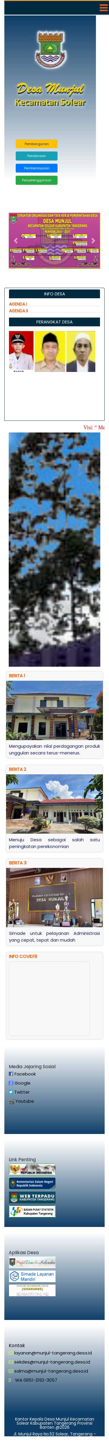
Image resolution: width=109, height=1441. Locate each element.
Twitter (21, 1092)
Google (22, 1083)
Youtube (24, 1101)
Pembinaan (36, 156)
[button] (15, 241)
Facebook (24, 1074)
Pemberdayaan (36, 168)
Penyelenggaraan (36, 180)
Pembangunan (37, 144)
